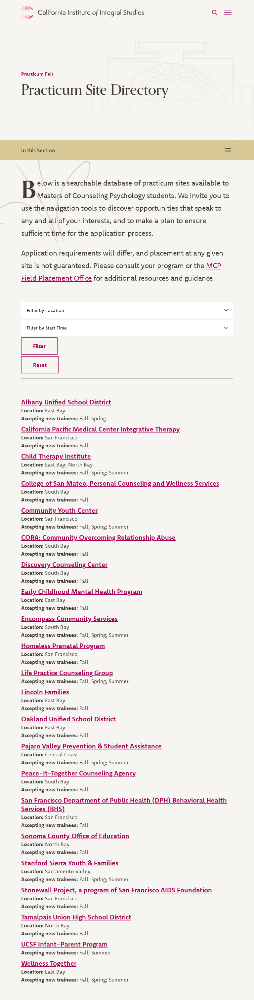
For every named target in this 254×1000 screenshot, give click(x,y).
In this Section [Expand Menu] (127, 150)
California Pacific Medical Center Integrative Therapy (100, 429)
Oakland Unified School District (68, 719)
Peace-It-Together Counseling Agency (78, 773)
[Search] (215, 12)
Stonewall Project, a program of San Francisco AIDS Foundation (116, 890)
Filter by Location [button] (127, 310)
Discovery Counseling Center (64, 564)
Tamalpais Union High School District (76, 917)
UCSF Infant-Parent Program (64, 944)
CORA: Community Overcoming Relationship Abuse (98, 537)
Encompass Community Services (69, 618)
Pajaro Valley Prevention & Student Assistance (91, 746)
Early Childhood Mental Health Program (81, 591)
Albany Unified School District (66, 402)
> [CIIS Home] (82, 12)
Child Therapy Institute (56, 456)
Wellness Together (48, 963)
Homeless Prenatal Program (63, 645)
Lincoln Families (45, 692)
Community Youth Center (59, 510)
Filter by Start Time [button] (127, 328)
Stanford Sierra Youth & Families (69, 863)
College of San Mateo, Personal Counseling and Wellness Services (120, 483)
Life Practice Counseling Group (67, 673)
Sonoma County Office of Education (75, 836)
